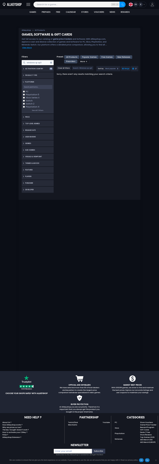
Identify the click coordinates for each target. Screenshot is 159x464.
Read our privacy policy (129, 460)
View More (27, 47)
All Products (71, 57)
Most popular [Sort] (112, 68)
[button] (152, 4)
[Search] (122, 4)
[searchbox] (38, 62)
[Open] (28, 4)
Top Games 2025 (147, 437)
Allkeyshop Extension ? (11, 437)
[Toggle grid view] (134, 68)
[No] (156, 460)
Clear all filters (64, 68)
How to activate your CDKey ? (14, 432)
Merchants (72, 425)
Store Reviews (146, 435)
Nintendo (118, 439)
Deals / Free (145, 432)
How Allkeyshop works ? (12, 425)
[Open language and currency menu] (136, 4)
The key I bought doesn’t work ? (15, 430)
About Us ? (6, 422)
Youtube (106, 422)
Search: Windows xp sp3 (82, 68)
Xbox (117, 428)
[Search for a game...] (79, 4)
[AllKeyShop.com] (12, 4)
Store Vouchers (146, 422)
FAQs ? (5, 435)
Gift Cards (144, 430)
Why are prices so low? (12, 427)
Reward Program (147, 427)
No (147, 460)
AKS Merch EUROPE (148, 442)
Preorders (70, 61)
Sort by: (101, 68)
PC (116, 422)
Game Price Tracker (148, 425)
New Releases (123, 57)
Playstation (120, 433)
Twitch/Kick (73, 422)
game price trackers (62, 39)
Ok (141, 460)
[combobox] (108, 68)
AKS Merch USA (146, 439)
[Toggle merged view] (125, 68)
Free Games (107, 57)
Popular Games (89, 57)
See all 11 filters (37, 110)
